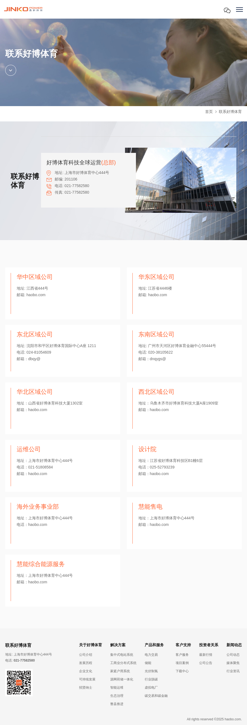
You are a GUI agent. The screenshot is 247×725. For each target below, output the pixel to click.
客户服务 (182, 655)
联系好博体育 (230, 111)
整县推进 (116, 704)
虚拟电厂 (151, 687)
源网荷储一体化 (121, 679)
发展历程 (85, 663)
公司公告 (205, 663)
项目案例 (182, 663)
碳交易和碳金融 (156, 696)
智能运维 (116, 687)
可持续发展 (87, 679)
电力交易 (151, 655)
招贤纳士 (85, 687)
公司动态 (233, 655)
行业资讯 (233, 671)
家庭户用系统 (120, 671)
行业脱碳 (151, 679)
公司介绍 (85, 655)
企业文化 (85, 671)
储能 (148, 663)
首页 (209, 111)
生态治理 (116, 696)
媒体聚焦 (233, 663)
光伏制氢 (151, 671)
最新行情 (205, 655)
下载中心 (182, 671)
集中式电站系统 (121, 655)
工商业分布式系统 (123, 663)
